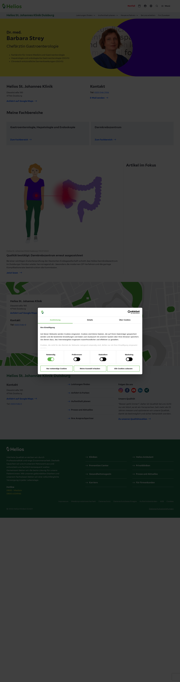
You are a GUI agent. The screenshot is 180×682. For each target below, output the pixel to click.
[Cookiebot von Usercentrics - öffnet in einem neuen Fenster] (129, 312)
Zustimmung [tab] (55, 320)
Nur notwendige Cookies (56, 369)
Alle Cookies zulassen (123, 369)
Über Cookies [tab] (125, 320)
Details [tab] (90, 320)
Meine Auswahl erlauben (90, 369)
